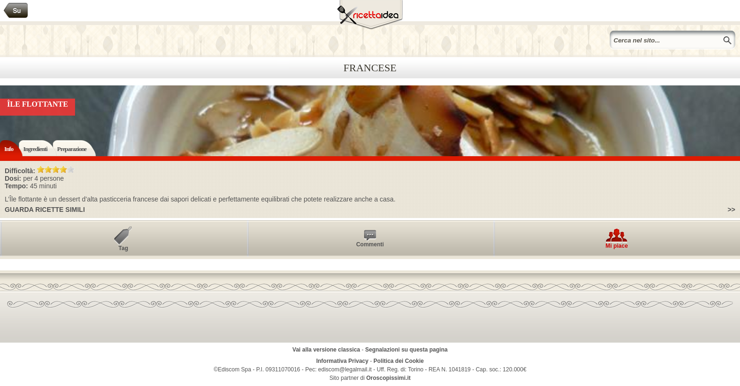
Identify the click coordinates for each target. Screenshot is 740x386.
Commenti (370, 244)
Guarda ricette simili (45, 209)
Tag (123, 248)
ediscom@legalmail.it (345, 369)
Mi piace (616, 246)
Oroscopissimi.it (388, 378)
